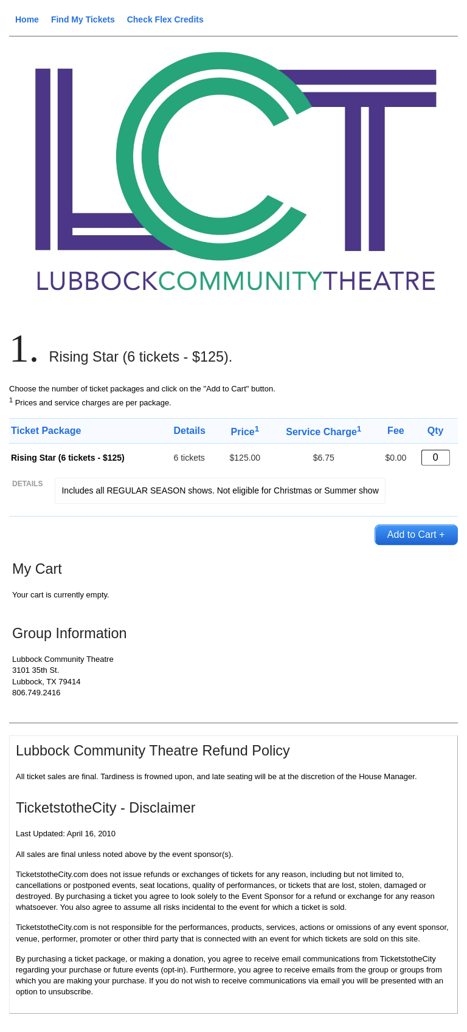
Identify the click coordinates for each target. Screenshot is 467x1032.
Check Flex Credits (165, 19)
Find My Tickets (83, 19)
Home (27, 19)
